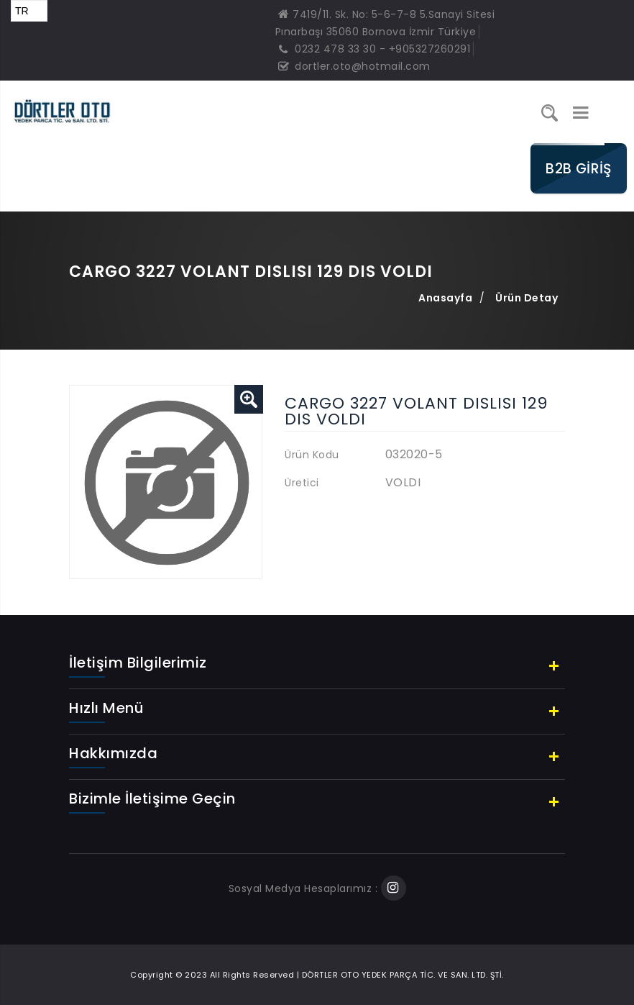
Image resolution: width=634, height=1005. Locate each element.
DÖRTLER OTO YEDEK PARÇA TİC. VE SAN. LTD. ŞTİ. (403, 975)
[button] (248, 399)
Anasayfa (445, 298)
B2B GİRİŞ (578, 168)
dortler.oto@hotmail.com (354, 66)
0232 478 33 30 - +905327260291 (374, 49)
